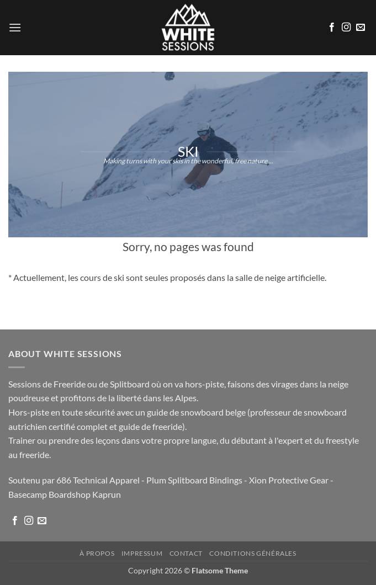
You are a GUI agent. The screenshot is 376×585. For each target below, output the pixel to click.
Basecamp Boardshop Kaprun (64, 494)
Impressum (142, 553)
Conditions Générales (252, 553)
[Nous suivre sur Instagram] (346, 28)
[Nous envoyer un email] (360, 28)
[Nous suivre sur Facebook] (331, 28)
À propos (97, 553)
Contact (186, 553)
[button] (15, 27)
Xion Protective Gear (289, 480)
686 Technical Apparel (98, 480)
